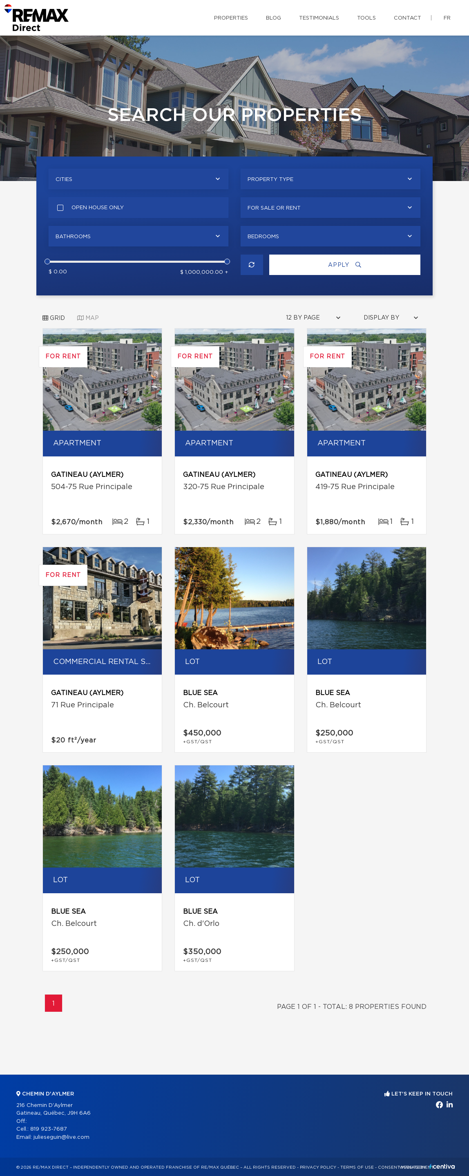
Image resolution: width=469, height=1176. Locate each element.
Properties (231, 18)
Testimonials (319, 18)
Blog (273, 18)
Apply (345, 265)
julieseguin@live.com (61, 1137)
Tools (366, 18)
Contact (407, 18)
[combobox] (138, 179)
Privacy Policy (318, 1167)
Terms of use (357, 1167)
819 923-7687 (48, 1129)
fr (447, 18)
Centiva (442, 1166)
